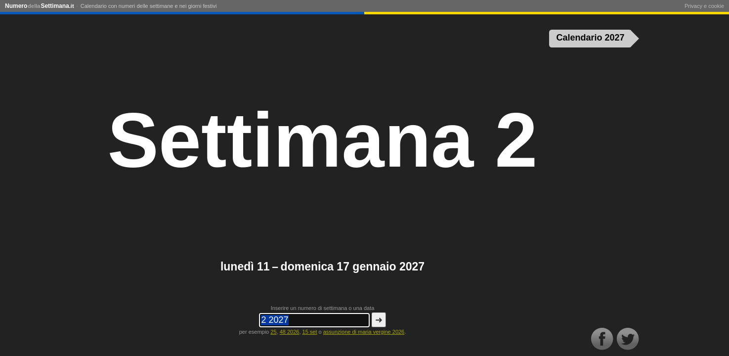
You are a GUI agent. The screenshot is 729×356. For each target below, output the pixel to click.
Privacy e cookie (704, 6)
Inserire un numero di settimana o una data (323, 308)
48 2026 (290, 332)
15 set (309, 332)
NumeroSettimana (39, 5)
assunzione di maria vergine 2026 (364, 332)
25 (273, 332)
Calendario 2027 (591, 38)
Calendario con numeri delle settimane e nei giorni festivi (149, 6)
